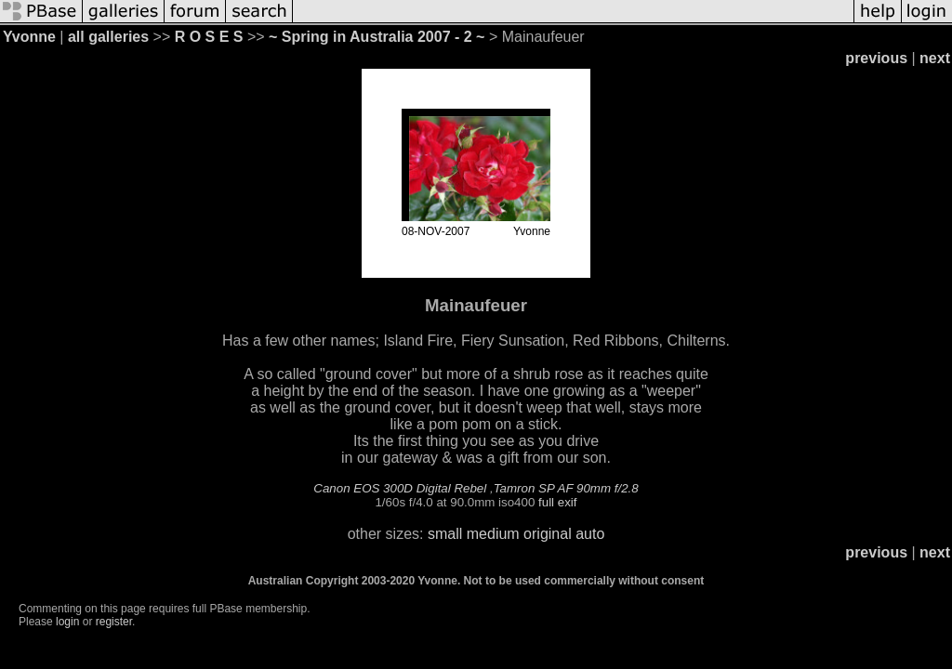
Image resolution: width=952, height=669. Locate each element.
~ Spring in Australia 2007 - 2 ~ (376, 37)
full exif (557, 502)
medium (493, 534)
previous (876, 58)
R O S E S (209, 37)
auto (589, 534)
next (934, 58)
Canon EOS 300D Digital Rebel (399, 488)
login (67, 621)
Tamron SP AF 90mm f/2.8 (566, 488)
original (547, 534)
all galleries (108, 37)
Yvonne (29, 37)
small (445, 534)
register (114, 621)
